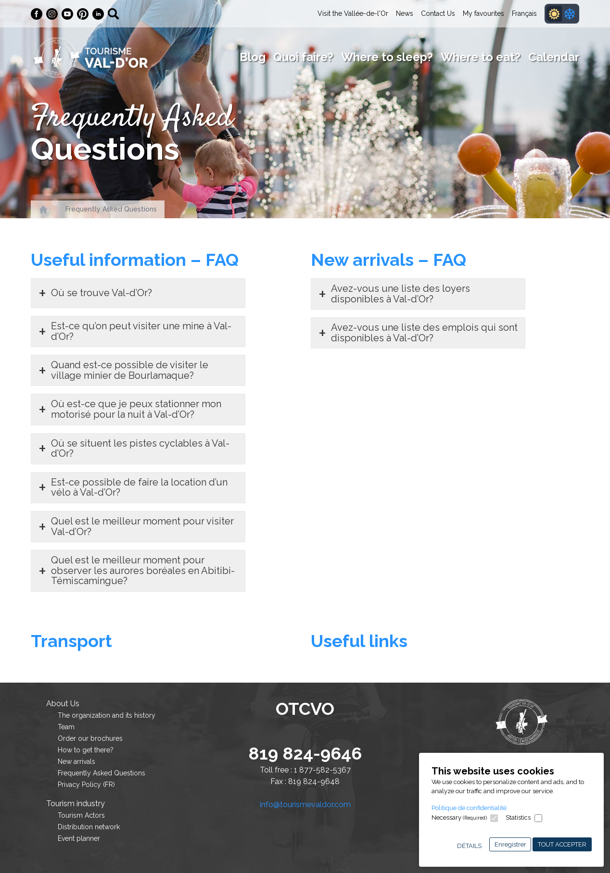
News (404, 13)
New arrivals (76, 761)
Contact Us (438, 13)
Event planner (79, 838)
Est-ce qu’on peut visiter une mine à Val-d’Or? (141, 331)
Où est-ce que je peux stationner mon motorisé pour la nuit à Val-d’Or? (136, 409)
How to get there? (86, 750)
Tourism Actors (81, 815)
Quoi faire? (303, 57)
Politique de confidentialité (469, 807)
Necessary (459, 817)
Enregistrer (510, 844)
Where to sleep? (387, 57)
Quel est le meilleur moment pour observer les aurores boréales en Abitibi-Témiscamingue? (143, 570)
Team (66, 727)
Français (524, 13)
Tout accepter (562, 844)
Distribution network (89, 827)
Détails (469, 845)
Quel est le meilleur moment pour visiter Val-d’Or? (142, 526)
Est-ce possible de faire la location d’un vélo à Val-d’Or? (139, 487)
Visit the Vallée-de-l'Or (353, 13)
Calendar (553, 57)
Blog (253, 57)
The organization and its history (106, 715)
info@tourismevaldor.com (305, 804)
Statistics (518, 817)
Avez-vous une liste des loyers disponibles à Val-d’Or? (400, 294)
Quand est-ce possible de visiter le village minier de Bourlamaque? (129, 370)
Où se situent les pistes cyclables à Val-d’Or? (140, 448)
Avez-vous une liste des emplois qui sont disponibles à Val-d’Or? (424, 333)
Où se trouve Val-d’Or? (101, 293)
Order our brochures (90, 738)
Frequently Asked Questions (111, 209)
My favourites (483, 13)
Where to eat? (481, 57)
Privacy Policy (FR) (86, 784)
